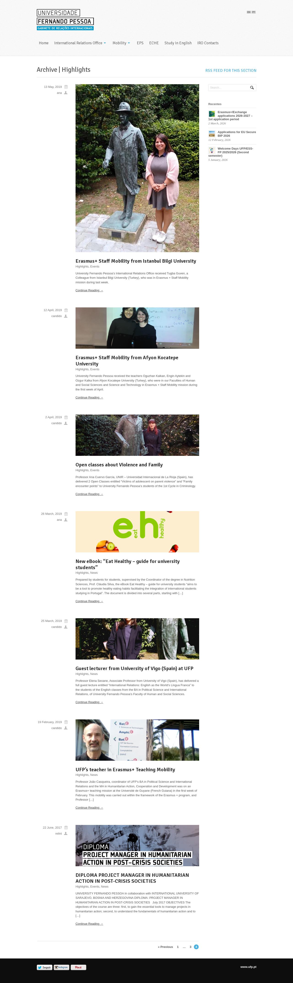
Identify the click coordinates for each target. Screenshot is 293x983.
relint (58, 833)
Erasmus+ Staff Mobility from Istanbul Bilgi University (136, 261)
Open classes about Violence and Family (119, 465)
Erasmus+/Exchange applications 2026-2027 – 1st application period (230, 115)
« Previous (165, 947)
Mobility (119, 43)
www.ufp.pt (248, 967)
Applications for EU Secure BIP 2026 (237, 133)
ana (59, 93)
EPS (140, 43)
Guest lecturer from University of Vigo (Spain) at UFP (134, 668)
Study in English (178, 43)
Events (94, 266)
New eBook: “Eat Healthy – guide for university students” (128, 564)
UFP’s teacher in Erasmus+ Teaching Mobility (125, 769)
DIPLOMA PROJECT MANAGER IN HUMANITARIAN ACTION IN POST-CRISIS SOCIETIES (132, 878)
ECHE (154, 43)
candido (56, 316)
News (94, 572)
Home (44, 43)
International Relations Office (78, 43)
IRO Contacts (208, 43)
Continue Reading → (89, 290)
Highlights (82, 266)
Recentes (215, 104)
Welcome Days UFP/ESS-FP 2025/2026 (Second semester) (230, 152)
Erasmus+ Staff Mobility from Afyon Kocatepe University (127, 360)
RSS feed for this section (230, 70)
